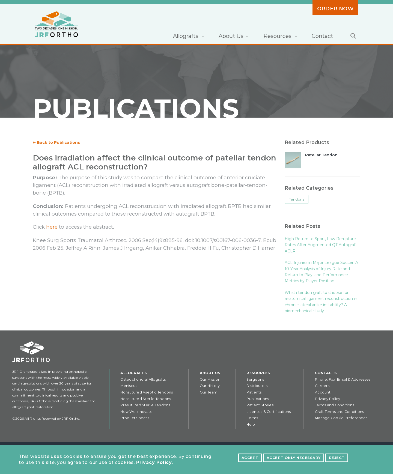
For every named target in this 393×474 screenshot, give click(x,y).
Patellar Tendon (321, 155)
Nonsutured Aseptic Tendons (146, 392)
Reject (337, 458)
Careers (322, 386)
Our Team (209, 392)
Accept (250, 458)
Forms (252, 418)
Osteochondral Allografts (143, 379)
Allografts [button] (186, 36)
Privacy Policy (154, 462)
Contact (322, 36)
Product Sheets (134, 418)
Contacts (326, 373)
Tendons (296, 199)
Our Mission (210, 379)
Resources (258, 373)
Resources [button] (278, 36)
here (52, 227)
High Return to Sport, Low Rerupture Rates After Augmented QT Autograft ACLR (321, 245)
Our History (210, 386)
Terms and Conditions (334, 405)
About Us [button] (232, 36)
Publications (257, 399)
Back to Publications (56, 142)
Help (250, 424)
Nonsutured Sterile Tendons (145, 399)
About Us (210, 373)
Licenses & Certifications (268, 412)
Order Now (335, 8)
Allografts (133, 373)
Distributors (256, 386)
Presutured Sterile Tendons (145, 405)
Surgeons (255, 379)
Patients (253, 392)
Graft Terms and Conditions (339, 412)
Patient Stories (259, 405)
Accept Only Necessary (294, 458)
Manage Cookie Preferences (341, 418)
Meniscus (128, 386)
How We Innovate (136, 412)
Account (323, 392)
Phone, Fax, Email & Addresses (342, 379)
